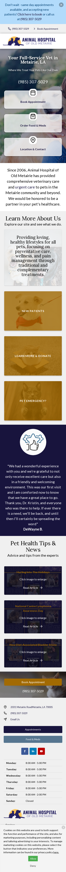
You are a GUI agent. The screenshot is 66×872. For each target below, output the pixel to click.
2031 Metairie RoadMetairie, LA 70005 (32, 706)
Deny (33, 865)
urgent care (25, 187)
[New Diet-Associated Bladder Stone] (33, 660)
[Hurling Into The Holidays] (33, 587)
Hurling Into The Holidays (33, 572)
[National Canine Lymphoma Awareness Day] (33, 626)
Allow (33, 858)
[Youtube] (41, 751)
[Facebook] (24, 751)
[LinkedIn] (33, 751)
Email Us (15, 719)
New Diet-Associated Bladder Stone (33, 644)
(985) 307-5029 (31, 19)
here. (56, 852)
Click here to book (29, 14)
